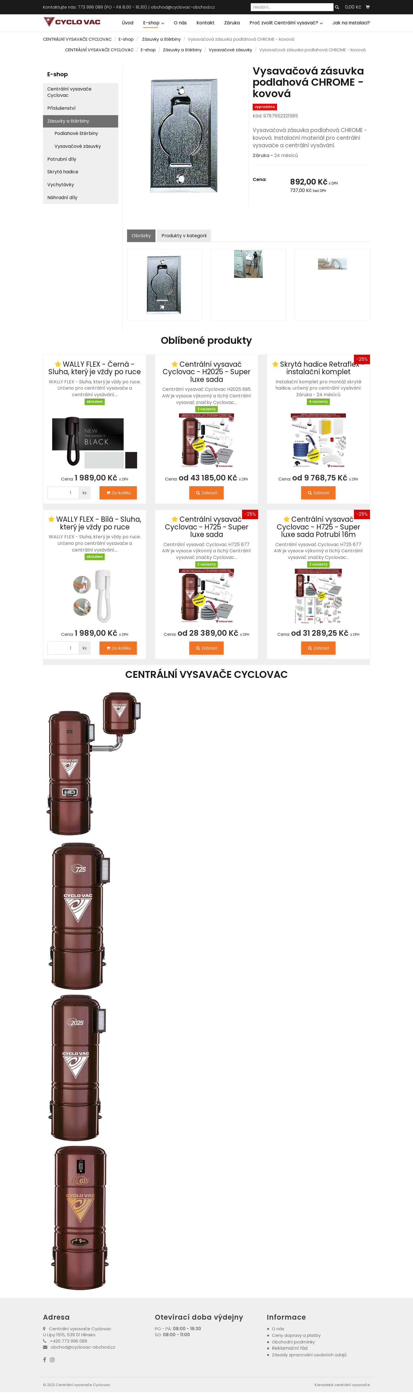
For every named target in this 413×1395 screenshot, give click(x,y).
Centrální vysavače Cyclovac (69, 92)
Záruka (232, 22)
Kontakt (205, 22)
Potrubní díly (61, 159)
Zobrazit (206, 493)
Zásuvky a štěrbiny (161, 39)
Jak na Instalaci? (351, 22)
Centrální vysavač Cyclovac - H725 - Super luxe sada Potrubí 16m (318, 527)
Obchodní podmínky (293, 1342)
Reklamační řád (289, 1348)
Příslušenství (61, 108)
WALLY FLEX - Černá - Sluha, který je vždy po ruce (94, 368)
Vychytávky (60, 184)
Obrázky (141, 235)
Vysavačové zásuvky (230, 50)
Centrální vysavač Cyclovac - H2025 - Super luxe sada (206, 372)
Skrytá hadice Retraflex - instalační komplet (322, 368)
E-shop (153, 22)
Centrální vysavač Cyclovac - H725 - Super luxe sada (206, 527)
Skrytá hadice (62, 171)
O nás (180, 22)
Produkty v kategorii (183, 235)
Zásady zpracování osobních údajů (309, 1355)
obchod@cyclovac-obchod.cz (183, 7)
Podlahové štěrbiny (76, 133)
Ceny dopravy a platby (296, 1335)
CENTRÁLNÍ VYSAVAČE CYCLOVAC (77, 39)
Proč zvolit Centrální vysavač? (286, 22)
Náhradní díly (62, 197)
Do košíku (118, 493)
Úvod (127, 22)
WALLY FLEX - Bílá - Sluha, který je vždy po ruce (98, 523)
